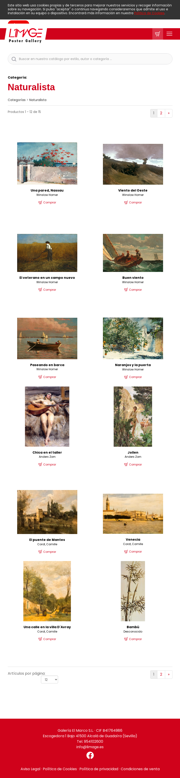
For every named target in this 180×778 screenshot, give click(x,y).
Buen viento (133, 277)
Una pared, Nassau (47, 190)
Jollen (133, 452)
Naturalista (37, 100)
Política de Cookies (149, 13)
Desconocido (133, 631)
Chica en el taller (47, 452)
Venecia (133, 539)
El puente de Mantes (47, 539)
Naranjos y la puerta (133, 365)
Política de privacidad (98, 769)
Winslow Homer (47, 195)
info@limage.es (90, 747)
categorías (17, 100)
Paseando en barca (47, 365)
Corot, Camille (47, 544)
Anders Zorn (47, 457)
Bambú (133, 627)
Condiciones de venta (140, 769)
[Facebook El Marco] (90, 755)
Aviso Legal (30, 769)
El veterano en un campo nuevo (47, 277)
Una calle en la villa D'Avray (47, 627)
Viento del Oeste (133, 190)
